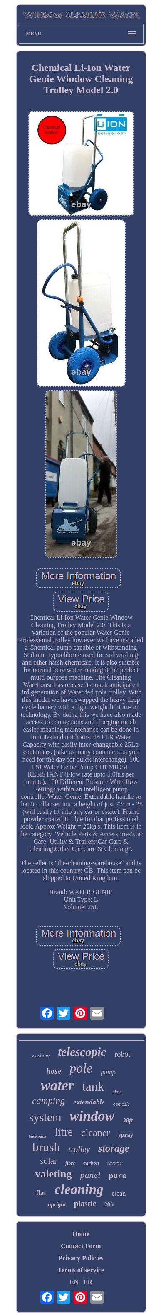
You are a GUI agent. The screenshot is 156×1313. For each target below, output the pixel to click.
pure (117, 1176)
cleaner (95, 1132)
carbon (91, 1163)
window (91, 1116)
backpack (38, 1135)
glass (117, 1092)
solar (48, 1161)
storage (113, 1148)
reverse (114, 1163)
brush (46, 1147)
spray (125, 1134)
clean (119, 1193)
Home (80, 1234)
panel (90, 1175)
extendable (89, 1102)
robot (122, 1054)
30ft (128, 1120)
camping (48, 1101)
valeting (53, 1174)
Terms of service (81, 1270)
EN (74, 1282)
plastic (85, 1203)
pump (108, 1071)
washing (41, 1055)
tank (93, 1086)
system (45, 1117)
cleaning (78, 1189)
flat (41, 1193)
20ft (109, 1204)
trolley (79, 1149)
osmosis (121, 1104)
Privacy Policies (81, 1258)
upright (57, 1204)
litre (64, 1132)
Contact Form (81, 1246)
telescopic (82, 1051)
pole (80, 1068)
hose (53, 1071)
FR (88, 1282)
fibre (70, 1163)
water (57, 1086)
